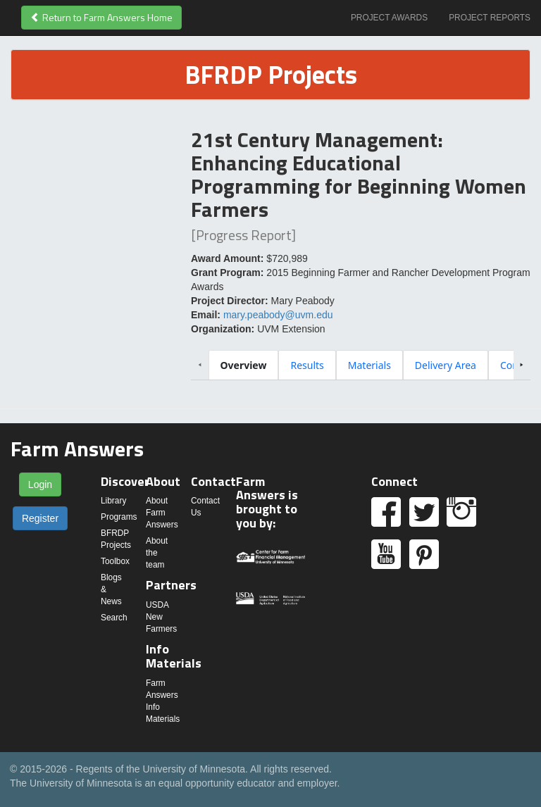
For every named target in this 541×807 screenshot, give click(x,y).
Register (40, 518)
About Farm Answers (162, 513)
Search (114, 618)
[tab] (244, 365)
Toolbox (115, 561)
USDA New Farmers (161, 617)
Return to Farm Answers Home (101, 17)
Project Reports (489, 18)
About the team (157, 553)
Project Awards (389, 18)
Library (113, 501)
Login (40, 484)
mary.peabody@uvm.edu (278, 314)
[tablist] (361, 365)
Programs (119, 517)
